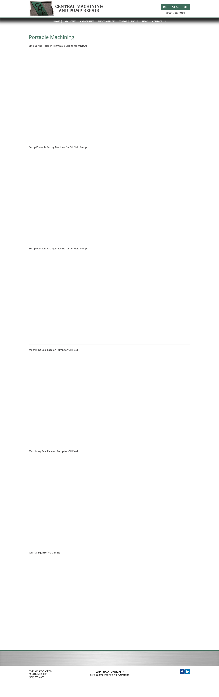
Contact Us (159, 21)
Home (56, 21)
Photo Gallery (106, 21)
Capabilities (87, 21)
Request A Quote (175, 7)
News (145, 21)
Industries (70, 21)
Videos (123, 21)
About (134, 21)
